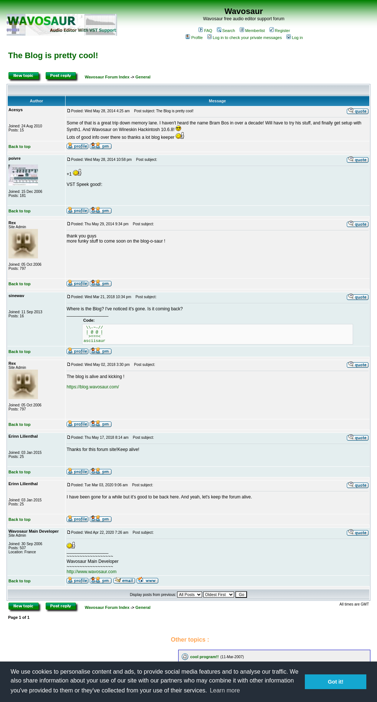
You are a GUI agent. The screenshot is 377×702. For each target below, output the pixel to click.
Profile (194, 37)
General (143, 77)
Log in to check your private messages (244, 37)
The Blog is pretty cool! (53, 55)
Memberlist (252, 30)
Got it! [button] (335, 682)
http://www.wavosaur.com (91, 571)
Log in (294, 37)
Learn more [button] (225, 690)
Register (279, 30)
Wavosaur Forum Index (107, 77)
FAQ (205, 30)
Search (226, 30)
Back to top (19, 146)
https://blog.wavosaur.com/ (93, 386)
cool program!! (204, 657)
